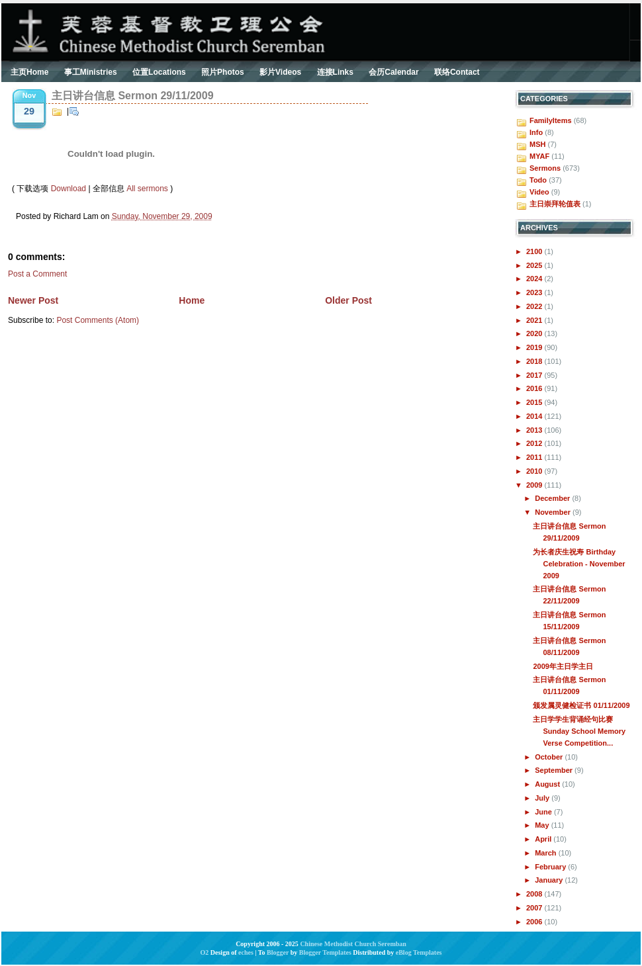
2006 (535, 922)
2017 (535, 375)
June (544, 812)
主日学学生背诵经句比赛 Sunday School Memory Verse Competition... (579, 731)
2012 (535, 443)
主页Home (29, 72)
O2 (205, 952)
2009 (535, 485)
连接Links (335, 72)
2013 (535, 430)
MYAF (539, 156)
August (548, 784)
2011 (535, 457)
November (554, 512)
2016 (535, 388)
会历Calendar (393, 72)
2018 (535, 361)
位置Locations (159, 72)
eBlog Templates (419, 952)
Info (536, 132)
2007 (535, 908)
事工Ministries (90, 72)
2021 (535, 320)
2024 (535, 279)
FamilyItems (550, 120)
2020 (535, 333)
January (550, 880)
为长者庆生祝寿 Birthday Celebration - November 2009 (579, 564)
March (546, 853)
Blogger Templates (325, 952)
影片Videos (280, 72)
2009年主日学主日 (562, 666)
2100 (535, 251)
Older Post (348, 300)
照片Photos (222, 72)
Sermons (545, 168)
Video (539, 192)
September (554, 770)
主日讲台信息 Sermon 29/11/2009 (133, 95)
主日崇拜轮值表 (554, 204)
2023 (535, 292)
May (543, 825)
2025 (535, 265)
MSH (537, 144)
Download (68, 188)
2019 (535, 347)
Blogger (278, 952)
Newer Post (33, 300)
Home (192, 300)
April (544, 839)
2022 (535, 306)
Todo (538, 180)
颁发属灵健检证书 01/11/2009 (581, 705)
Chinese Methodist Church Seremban (353, 943)
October (550, 757)
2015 (535, 402)
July (543, 798)
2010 (535, 471)
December (553, 498)
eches (245, 952)
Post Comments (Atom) (97, 320)
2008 (535, 894)
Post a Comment (37, 274)
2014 (535, 416)
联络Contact (457, 72)
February (551, 867)
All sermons (147, 188)
